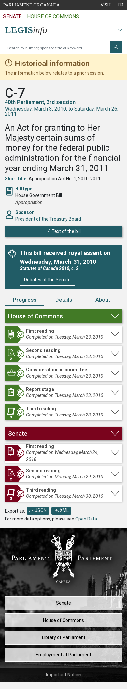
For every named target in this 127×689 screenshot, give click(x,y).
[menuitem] (106, 5)
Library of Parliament (63, 637)
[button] (63, 316)
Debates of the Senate (47, 279)
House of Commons (63, 620)
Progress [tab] (24, 300)
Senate (63, 603)
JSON (38, 510)
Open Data (86, 518)
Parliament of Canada (31, 5)
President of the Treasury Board (48, 219)
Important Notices (64, 674)
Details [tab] (63, 300)
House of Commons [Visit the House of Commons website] (53, 16)
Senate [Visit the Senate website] (12, 16)
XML (61, 510)
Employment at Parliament (63, 654)
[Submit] (116, 47)
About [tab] (102, 300)
